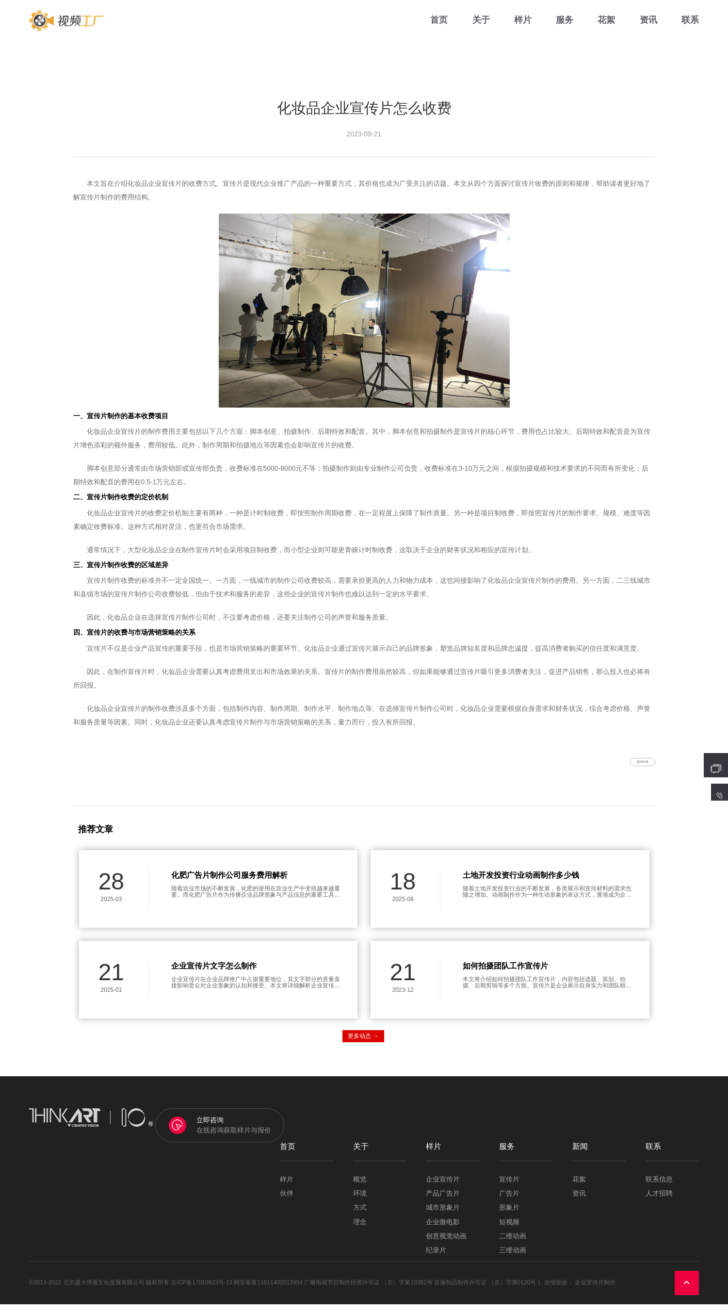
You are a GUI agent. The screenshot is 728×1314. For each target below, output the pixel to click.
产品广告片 (443, 1203)
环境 (360, 1203)
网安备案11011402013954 (268, 1292)
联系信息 (659, 1189)
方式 (360, 1217)
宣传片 (509, 1189)
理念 (360, 1231)
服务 (564, 28)
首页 (439, 28)
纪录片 (436, 1260)
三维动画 (512, 1260)
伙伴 (286, 1203)
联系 (690, 28)
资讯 (648, 28)
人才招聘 (659, 1203)
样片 (523, 28)
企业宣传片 (443, 1189)
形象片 (509, 1217)
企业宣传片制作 (595, 1292)
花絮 (606, 28)
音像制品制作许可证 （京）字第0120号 (485, 1292)
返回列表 (626, 767)
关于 (481, 28)
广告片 (509, 1203)
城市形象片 (443, 1217)
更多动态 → (363, 1045)
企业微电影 (443, 1231)
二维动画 (512, 1245)
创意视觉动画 (446, 1245)
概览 (360, 1189)
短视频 (509, 1231)
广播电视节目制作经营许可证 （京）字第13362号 (368, 1292)
